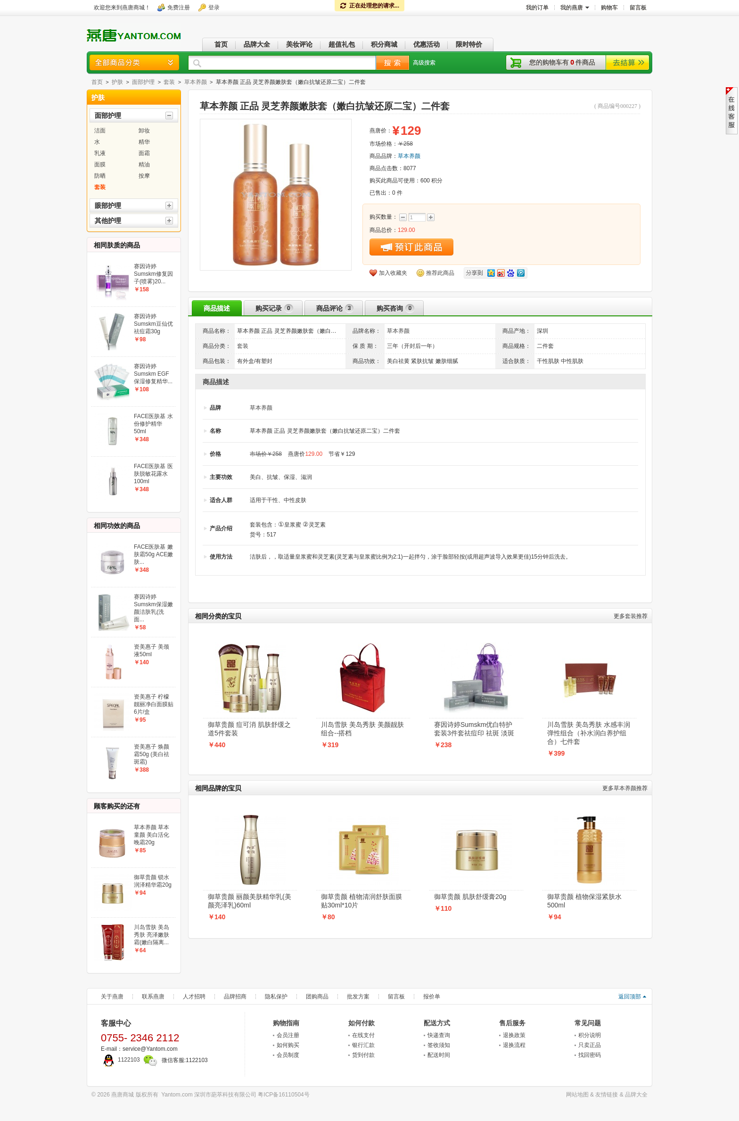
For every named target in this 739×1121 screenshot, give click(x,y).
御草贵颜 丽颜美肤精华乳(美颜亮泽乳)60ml (249, 901)
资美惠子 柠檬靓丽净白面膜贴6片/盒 (153, 704)
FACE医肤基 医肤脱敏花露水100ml (153, 474)
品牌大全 (636, 1094)
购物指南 (286, 1023)
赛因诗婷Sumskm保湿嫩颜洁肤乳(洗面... (153, 608)
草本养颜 (195, 82)
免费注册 (178, 7)
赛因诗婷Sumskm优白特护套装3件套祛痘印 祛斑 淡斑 (474, 729)
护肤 (117, 82)
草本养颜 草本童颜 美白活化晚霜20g (151, 835)
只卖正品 (589, 1045)
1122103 (120, 1059)
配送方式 (437, 1023)
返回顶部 (629, 996)
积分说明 (589, 1035)
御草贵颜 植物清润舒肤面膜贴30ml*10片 (361, 901)
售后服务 (512, 1023)
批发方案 (358, 996)
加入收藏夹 (393, 273)
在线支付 (363, 1035)
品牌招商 (235, 996)
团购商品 (317, 996)
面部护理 (143, 82)
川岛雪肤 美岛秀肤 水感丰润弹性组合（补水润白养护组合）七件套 (588, 733)
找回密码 (589, 1055)
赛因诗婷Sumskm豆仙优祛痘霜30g (153, 324)
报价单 (431, 996)
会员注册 (288, 1035)
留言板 (396, 996)
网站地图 (577, 1094)
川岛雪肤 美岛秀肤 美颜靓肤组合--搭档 (362, 729)
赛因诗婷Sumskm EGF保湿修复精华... (153, 374)
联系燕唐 (153, 996)
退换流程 (514, 1045)
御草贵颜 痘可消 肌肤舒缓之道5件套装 (249, 729)
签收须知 (438, 1045)
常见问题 (588, 1023)
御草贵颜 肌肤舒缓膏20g (470, 896)
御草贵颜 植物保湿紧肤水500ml (584, 901)
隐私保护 (276, 996)
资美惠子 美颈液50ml (151, 650)
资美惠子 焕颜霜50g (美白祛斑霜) (151, 754)
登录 (214, 7)
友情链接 (606, 1094)
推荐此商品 (440, 273)
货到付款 (363, 1055)
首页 (97, 82)
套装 (169, 82)
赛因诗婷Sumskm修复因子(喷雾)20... (153, 274)
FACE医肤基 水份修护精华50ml (153, 424)
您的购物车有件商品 (562, 62)
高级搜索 (424, 62)
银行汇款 (363, 1045)
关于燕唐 (112, 996)
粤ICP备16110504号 (283, 1094)
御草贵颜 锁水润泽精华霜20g (153, 881)
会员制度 (288, 1055)
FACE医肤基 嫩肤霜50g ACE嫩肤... (153, 554)
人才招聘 (194, 996)
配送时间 (438, 1055)
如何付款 (361, 1023)
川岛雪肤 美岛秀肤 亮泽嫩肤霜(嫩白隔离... (151, 935)
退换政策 (514, 1035)
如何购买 (288, 1045)
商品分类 (134, 62)
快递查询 (438, 1035)
